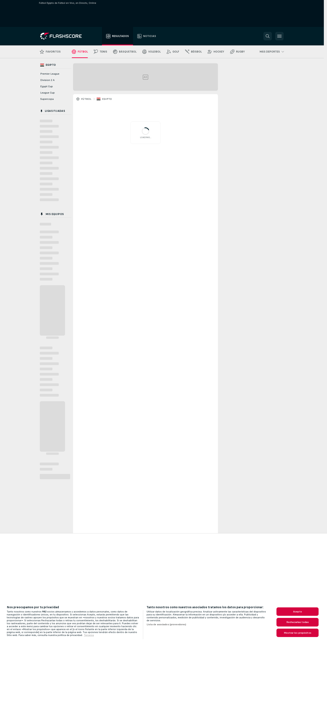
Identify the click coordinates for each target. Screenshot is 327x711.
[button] (267, 36)
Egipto (107, 99)
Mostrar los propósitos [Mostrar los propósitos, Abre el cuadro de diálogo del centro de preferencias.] (297, 632)
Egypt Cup (46, 86)
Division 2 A (47, 80)
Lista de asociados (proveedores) (166, 624)
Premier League (49, 73)
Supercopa (47, 99)
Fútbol (86, 99)
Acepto (297, 611)
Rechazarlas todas (297, 622)
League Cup (47, 92)
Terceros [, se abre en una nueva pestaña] (89, 635)
